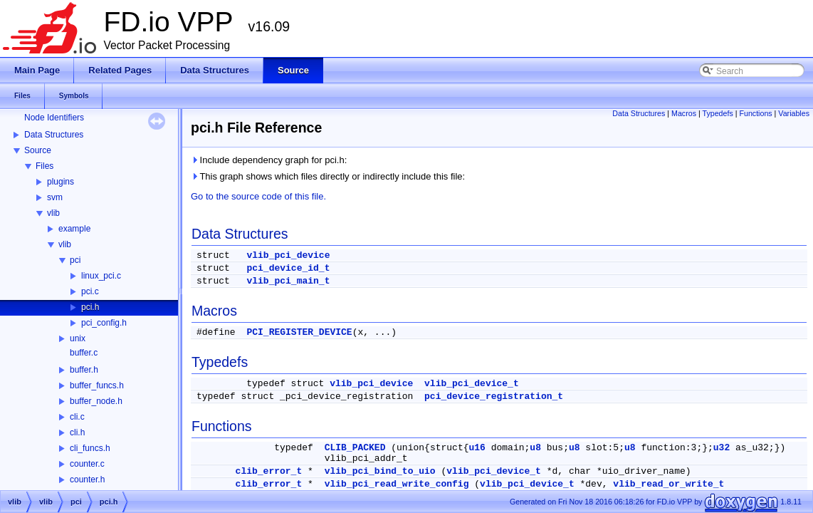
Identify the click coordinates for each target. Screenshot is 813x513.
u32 (721, 447)
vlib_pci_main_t (288, 281)
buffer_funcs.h (97, 385)
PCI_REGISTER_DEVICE (299, 332)
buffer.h (84, 370)
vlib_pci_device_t (471, 383)
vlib (53, 213)
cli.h (77, 432)
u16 (477, 447)
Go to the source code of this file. (258, 196)
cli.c (77, 417)
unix (77, 338)
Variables (793, 113)
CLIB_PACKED (355, 447)
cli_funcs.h (90, 448)
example (74, 229)
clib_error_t (269, 471)
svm (55, 197)
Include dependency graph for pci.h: (269, 160)
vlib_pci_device (288, 255)
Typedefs (718, 113)
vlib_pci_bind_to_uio (380, 471)
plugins (60, 182)
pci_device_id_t (288, 268)
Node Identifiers (54, 118)
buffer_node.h (96, 401)
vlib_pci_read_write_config (397, 484)
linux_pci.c (101, 276)
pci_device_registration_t (493, 396)
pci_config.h (104, 323)
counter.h (87, 479)
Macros (683, 113)
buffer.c (84, 353)
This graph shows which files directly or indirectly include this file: (328, 176)
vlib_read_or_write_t (668, 484)
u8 (535, 447)
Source (37, 150)
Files (44, 166)
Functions (755, 113)
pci (75, 260)
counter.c (87, 464)
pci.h (90, 307)
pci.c (90, 291)
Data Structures (53, 135)
